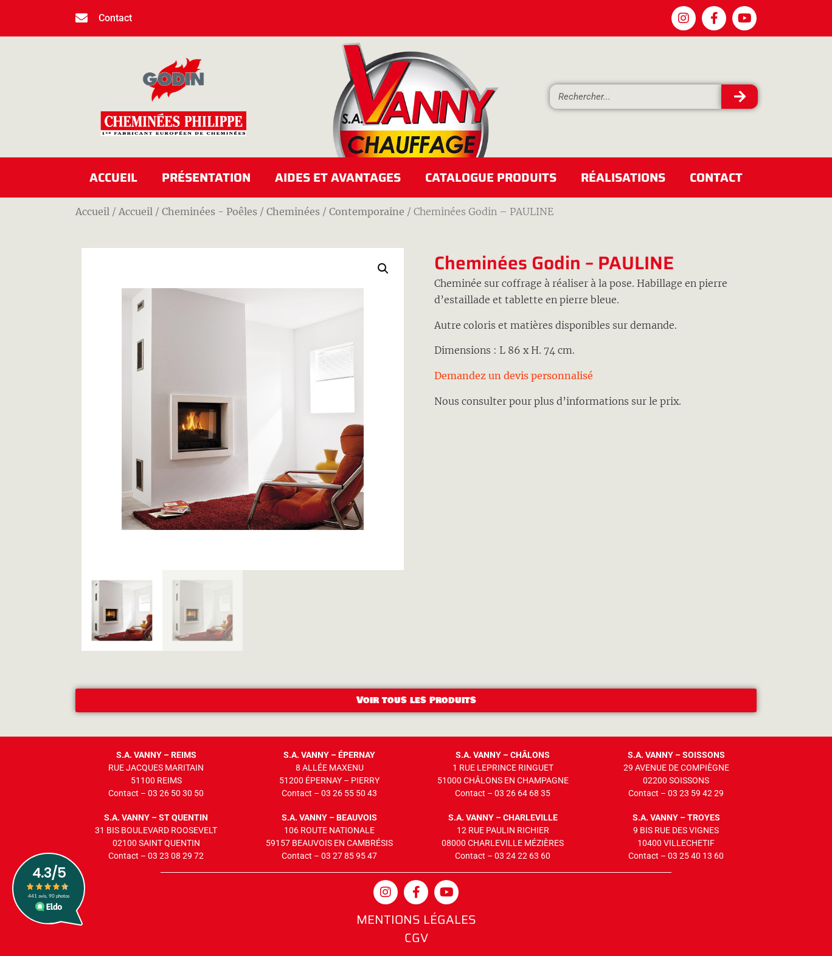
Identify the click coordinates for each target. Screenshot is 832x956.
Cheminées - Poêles (209, 211)
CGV (416, 937)
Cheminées (293, 211)
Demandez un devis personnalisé (513, 376)
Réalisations (623, 177)
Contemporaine (366, 211)
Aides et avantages (338, 177)
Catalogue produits (490, 177)
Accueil (113, 177)
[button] (383, 269)
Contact (716, 177)
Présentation (206, 177)
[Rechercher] (739, 96)
